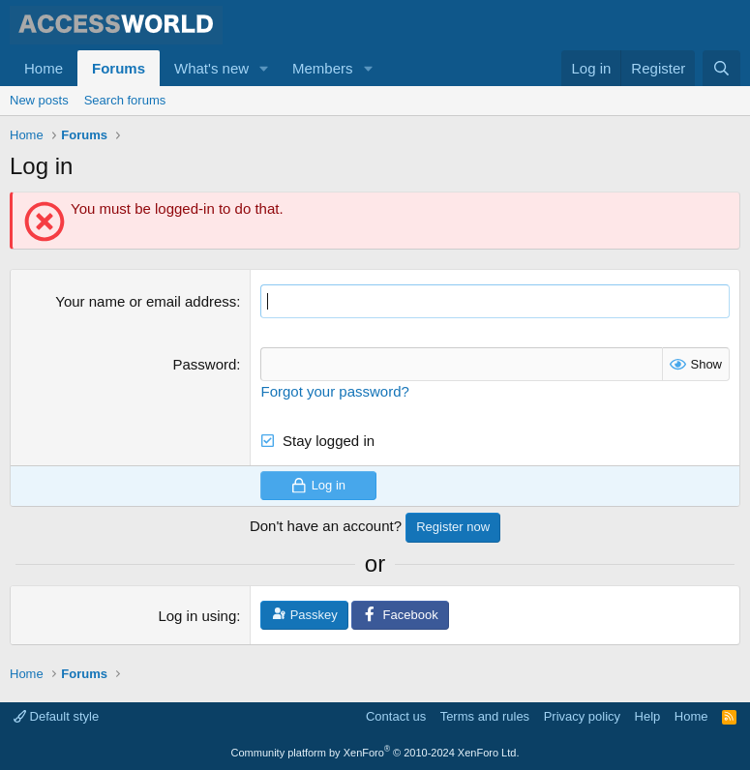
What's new (211, 68)
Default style (56, 716)
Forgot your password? (334, 391)
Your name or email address (145, 301)
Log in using (197, 615)
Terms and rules (484, 716)
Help (648, 716)
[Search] (721, 68)
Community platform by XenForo (375, 752)
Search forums (125, 100)
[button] (264, 68)
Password (204, 364)
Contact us (396, 716)
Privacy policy (582, 716)
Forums (118, 68)
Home (43, 68)
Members (322, 68)
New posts (39, 100)
